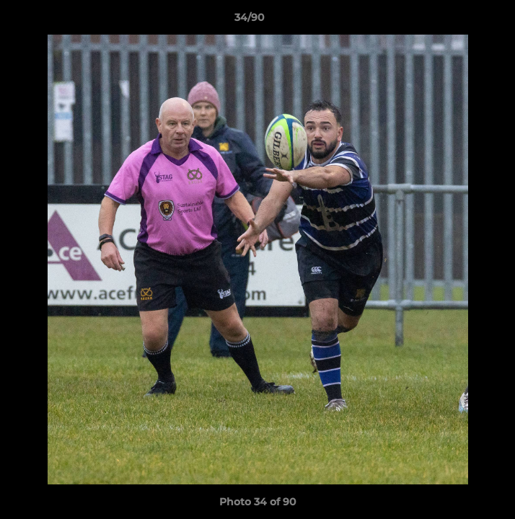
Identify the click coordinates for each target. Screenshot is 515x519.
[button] (463, 20)
